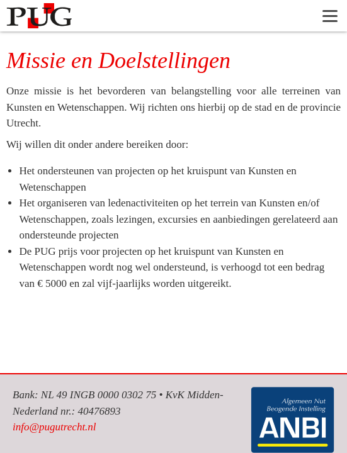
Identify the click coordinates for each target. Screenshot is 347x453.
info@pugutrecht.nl (54, 427)
